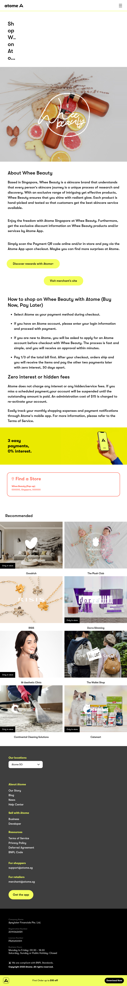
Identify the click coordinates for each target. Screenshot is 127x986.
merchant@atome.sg (22, 881)
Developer (15, 823)
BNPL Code (16, 852)
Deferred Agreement (21, 847)
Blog (11, 795)
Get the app (21, 894)
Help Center (16, 804)
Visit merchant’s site (63, 281)
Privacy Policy (17, 843)
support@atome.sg (21, 867)
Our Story (15, 790)
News (12, 799)
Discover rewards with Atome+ (33, 263)
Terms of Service (19, 838)
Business (14, 819)
